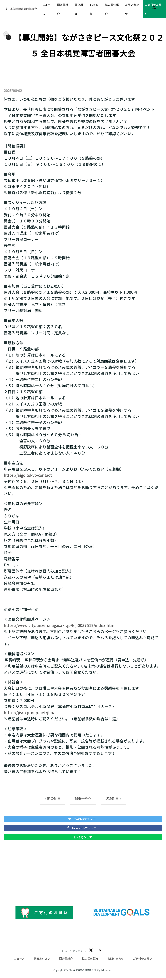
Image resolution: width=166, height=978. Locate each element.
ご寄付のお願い (142, 958)
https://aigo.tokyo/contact (28, 475)
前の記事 (54, 798)
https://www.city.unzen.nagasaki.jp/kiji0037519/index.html (60, 625)
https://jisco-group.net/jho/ (29, 712)
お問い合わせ (115, 958)
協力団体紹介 (90, 958)
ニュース (19, 958)
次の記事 (112, 798)
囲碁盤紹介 (66, 958)
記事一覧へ (83, 798)
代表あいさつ (42, 958)
